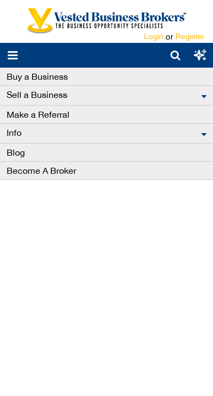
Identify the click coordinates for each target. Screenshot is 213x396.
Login (153, 36)
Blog (16, 152)
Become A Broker (41, 170)
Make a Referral (38, 114)
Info (14, 133)
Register (190, 36)
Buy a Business (37, 76)
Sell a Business (37, 95)
